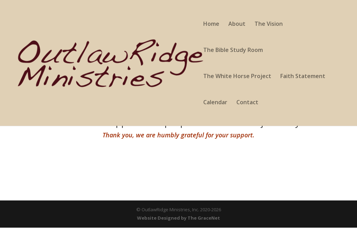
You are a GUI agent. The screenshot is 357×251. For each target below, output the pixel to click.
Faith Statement (302, 77)
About (236, 24)
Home (211, 24)
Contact (247, 103)
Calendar (215, 103)
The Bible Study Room (233, 50)
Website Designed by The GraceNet (178, 218)
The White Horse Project (237, 77)
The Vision (269, 24)
